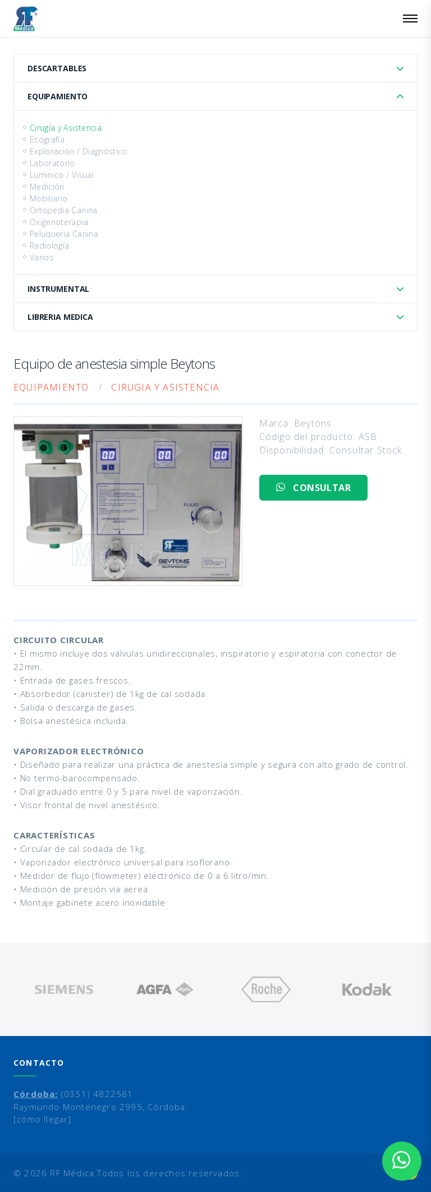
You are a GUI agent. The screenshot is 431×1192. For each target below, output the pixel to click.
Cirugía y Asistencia (66, 127)
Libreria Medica (60, 316)
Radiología (50, 245)
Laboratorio (52, 163)
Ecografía (47, 139)
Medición (47, 186)
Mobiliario (49, 198)
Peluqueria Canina (64, 233)
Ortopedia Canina (64, 210)
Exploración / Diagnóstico (78, 151)
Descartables (56, 68)
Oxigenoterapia (59, 222)
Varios (41, 257)
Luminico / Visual (62, 174)
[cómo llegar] (42, 1119)
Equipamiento (57, 96)
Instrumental (58, 288)
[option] (63, 989)
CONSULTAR (313, 488)
